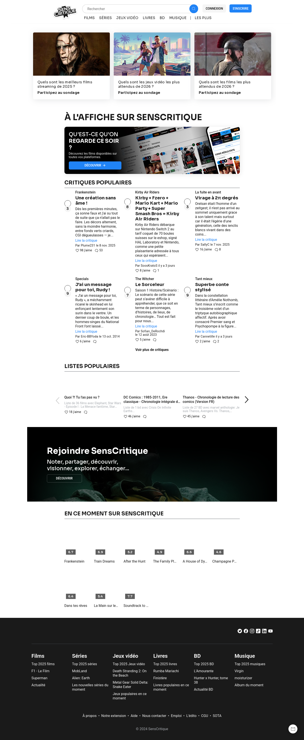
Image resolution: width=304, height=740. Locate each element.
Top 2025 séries (84, 664)
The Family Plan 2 (165, 561)
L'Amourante (203, 671)
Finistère (160, 678)
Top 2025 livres (165, 664)
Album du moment (249, 685)
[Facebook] (246, 632)
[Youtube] (270, 632)
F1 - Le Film (41, 671)
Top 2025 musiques (250, 664)
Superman (40, 678)
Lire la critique (86, 240)
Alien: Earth (81, 678)
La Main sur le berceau (106, 606)
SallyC (205, 244)
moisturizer (243, 678)
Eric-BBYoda (89, 336)
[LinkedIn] (264, 632)
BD (197, 656)
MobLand (79, 671)
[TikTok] (258, 632)
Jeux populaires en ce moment (130, 696)
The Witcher (144, 279)
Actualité (38, 685)
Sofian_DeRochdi (153, 331)
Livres (160, 656)
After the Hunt (135, 561)
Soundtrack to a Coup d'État (136, 606)
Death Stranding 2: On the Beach (129, 673)
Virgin (239, 671)
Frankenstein (85, 192)
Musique (245, 656)
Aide (134, 716)
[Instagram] (252, 632)
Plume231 (88, 245)
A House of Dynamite (195, 561)
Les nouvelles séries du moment (90, 687)
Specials (82, 279)
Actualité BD (203, 689)
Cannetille (208, 336)
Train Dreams (104, 561)
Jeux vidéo (125, 656)
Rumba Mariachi (166, 671)
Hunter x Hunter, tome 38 (211, 680)
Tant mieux (203, 279)
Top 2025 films (43, 664)
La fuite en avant (208, 192)
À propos (90, 716)
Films (38, 656)
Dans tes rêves (75, 606)
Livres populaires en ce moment (171, 687)
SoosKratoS (149, 265)
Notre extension (113, 716)
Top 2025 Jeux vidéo (129, 664)
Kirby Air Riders (147, 192)
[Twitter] (240, 632)
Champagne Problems (224, 561)
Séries (79, 656)
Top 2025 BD (204, 664)
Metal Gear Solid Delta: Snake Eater (130, 684)
